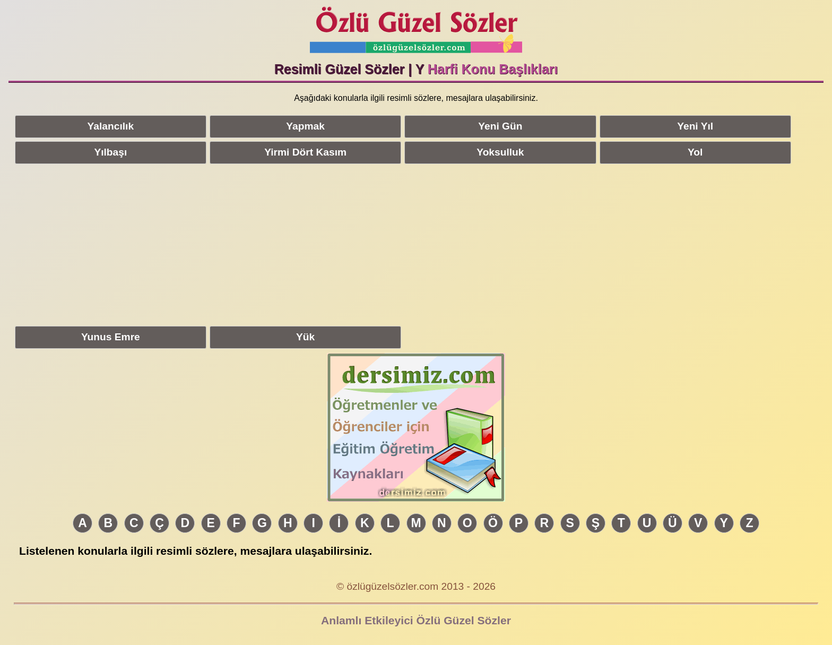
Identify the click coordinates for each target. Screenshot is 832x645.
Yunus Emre (110, 336)
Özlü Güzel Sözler (416, 27)
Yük (305, 336)
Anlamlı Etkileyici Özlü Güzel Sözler (416, 620)
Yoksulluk (500, 152)
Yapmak (305, 126)
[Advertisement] (416, 242)
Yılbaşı (110, 152)
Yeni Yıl (695, 126)
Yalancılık (111, 126)
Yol (695, 152)
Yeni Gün (500, 126)
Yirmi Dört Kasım (305, 152)
